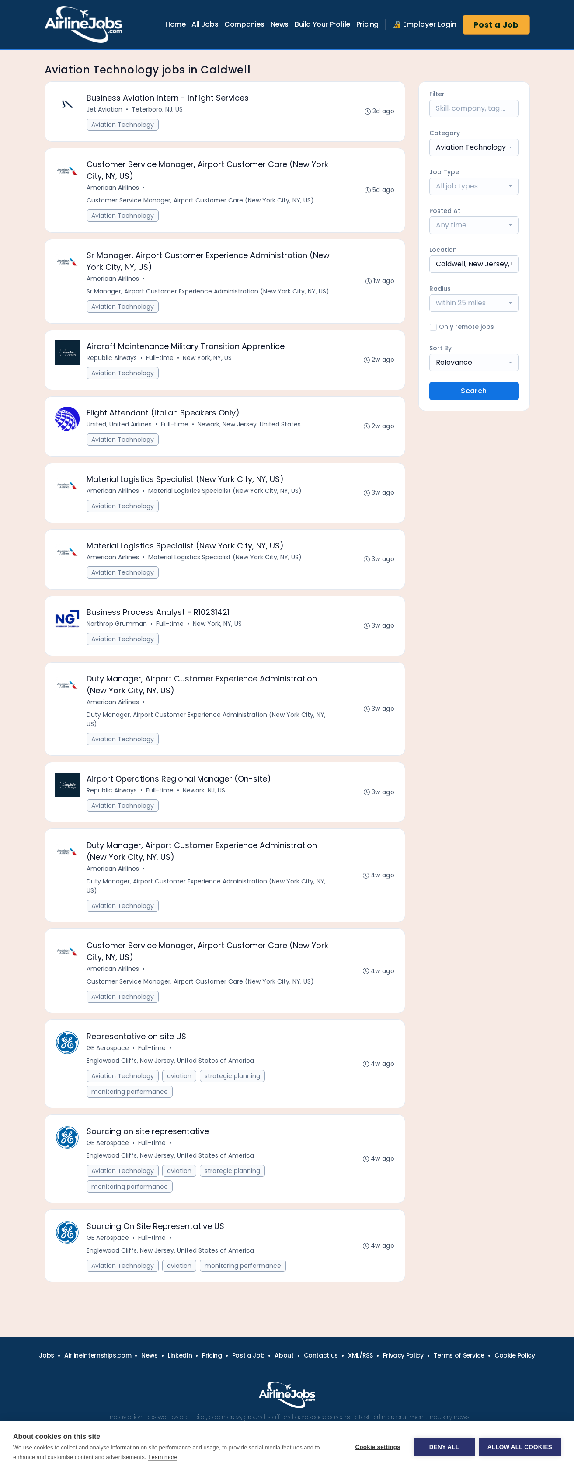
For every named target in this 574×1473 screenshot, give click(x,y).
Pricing (367, 24)
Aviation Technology (123, 125)
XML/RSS (360, 1355)
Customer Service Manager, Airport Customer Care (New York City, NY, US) (200, 201)
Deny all (444, 1447)
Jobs (46, 1355)
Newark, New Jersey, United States (249, 426)
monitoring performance (130, 1097)
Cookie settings (377, 1447)
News (280, 24)
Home (175, 24)
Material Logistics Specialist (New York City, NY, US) (225, 493)
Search (474, 391)
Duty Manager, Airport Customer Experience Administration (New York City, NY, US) (206, 723)
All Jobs (204, 24)
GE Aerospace (108, 1053)
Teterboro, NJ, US (157, 109)
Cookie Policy (514, 1355)
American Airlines (113, 188)
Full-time (160, 359)
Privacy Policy (403, 1355)
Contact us (321, 1355)
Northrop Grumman (117, 627)
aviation (179, 1081)
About (284, 1355)
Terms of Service (459, 1355)
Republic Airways (112, 359)
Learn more (162, 1457)
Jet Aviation (105, 109)
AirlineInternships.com (97, 1355)
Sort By (440, 348)
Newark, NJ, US (204, 794)
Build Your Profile (322, 24)
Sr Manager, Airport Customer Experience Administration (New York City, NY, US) (208, 292)
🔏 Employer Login (424, 24)
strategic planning (233, 1081)
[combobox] (474, 147)
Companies (244, 24)
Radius (440, 288)
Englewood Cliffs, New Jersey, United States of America (170, 1066)
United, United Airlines (119, 426)
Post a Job (496, 24)
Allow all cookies (519, 1447)
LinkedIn (180, 1355)
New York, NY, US (207, 359)
